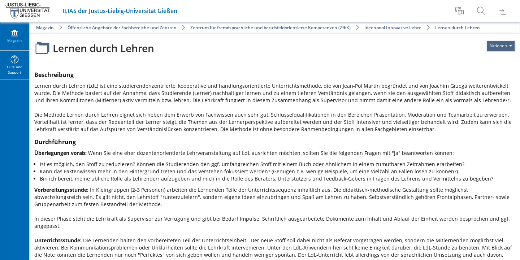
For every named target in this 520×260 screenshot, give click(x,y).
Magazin (45, 28)
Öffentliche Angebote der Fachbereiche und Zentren (122, 28)
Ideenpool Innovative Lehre (392, 28)
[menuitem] (460, 11)
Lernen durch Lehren (457, 28)
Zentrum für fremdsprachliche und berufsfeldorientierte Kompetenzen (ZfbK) (270, 28)
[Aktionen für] (501, 46)
